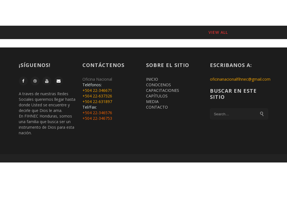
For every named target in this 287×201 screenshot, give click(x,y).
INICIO (85, 12)
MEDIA (152, 101)
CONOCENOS (158, 84)
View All (218, 32)
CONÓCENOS (140, 12)
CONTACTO (240, 12)
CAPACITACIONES (177, 12)
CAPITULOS (212, 12)
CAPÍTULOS (157, 96)
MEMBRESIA (109, 12)
